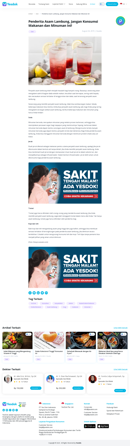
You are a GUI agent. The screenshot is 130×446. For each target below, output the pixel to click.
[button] (17, 347)
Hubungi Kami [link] (112, 407)
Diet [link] (37, 14)
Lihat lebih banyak (121, 328)
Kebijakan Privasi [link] (113, 414)
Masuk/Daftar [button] (112, 4)
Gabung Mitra (81, 4)
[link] (30, 292)
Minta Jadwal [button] (120, 390)
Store (71, 4)
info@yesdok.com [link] (90, 409)
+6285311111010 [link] (45, 434)
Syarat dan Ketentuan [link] (115, 410)
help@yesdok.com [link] (91, 415)
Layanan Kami (59, 4)
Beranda (32, 4)
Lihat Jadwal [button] (36, 388)
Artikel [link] (30, 14)
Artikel (92, 4)
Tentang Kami (43, 4)
